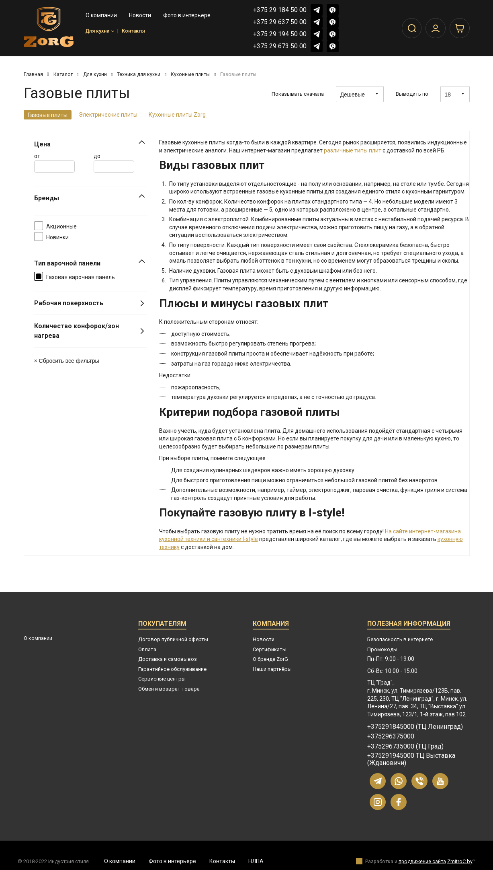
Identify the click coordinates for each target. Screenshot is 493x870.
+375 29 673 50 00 (280, 46)
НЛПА (256, 861)
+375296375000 (390, 736)
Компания (271, 624)
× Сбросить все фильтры (66, 361)
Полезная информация (408, 624)
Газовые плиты (48, 115)
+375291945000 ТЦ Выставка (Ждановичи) (411, 759)
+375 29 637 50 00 (280, 22)
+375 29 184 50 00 (280, 10)
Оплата (147, 649)
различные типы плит (352, 150)
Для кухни (99, 32)
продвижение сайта (422, 861)
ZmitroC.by (460, 861)
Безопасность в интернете (400, 639)
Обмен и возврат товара (169, 689)
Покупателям (162, 624)
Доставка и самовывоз (167, 659)
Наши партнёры (272, 669)
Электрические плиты (108, 114)
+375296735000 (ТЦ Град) (405, 746)
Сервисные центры (162, 679)
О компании (38, 638)
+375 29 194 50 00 (280, 34)
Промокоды (382, 649)
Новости (263, 639)
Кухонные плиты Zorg (177, 114)
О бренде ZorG (270, 659)
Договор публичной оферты (173, 639)
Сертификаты (269, 649)
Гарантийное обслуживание (172, 669)
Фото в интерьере (172, 861)
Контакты (133, 32)
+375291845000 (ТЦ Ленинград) (415, 726)
